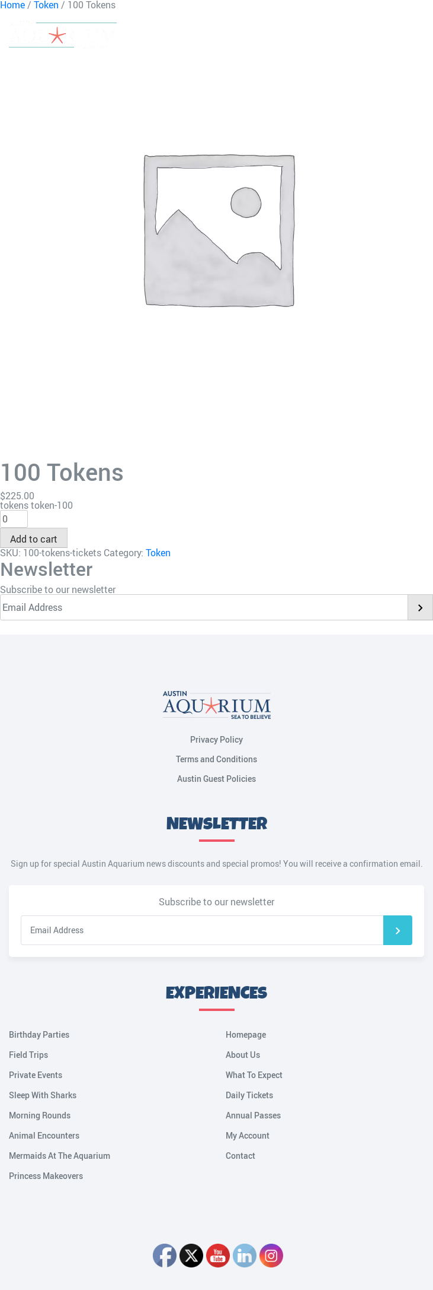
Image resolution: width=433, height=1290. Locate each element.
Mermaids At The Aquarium (59, 1155)
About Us (243, 1054)
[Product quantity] (14, 519)
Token (158, 552)
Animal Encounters (44, 1135)
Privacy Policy (216, 739)
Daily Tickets (249, 1095)
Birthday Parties (39, 1034)
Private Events (35, 1074)
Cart (357, 35)
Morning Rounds (39, 1115)
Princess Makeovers (46, 1175)
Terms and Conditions (216, 759)
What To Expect (254, 1074)
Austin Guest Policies (216, 778)
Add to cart (33, 539)
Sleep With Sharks (42, 1095)
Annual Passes (253, 1115)
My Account (383, 35)
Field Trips (28, 1054)
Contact (240, 1155)
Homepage (246, 1034)
